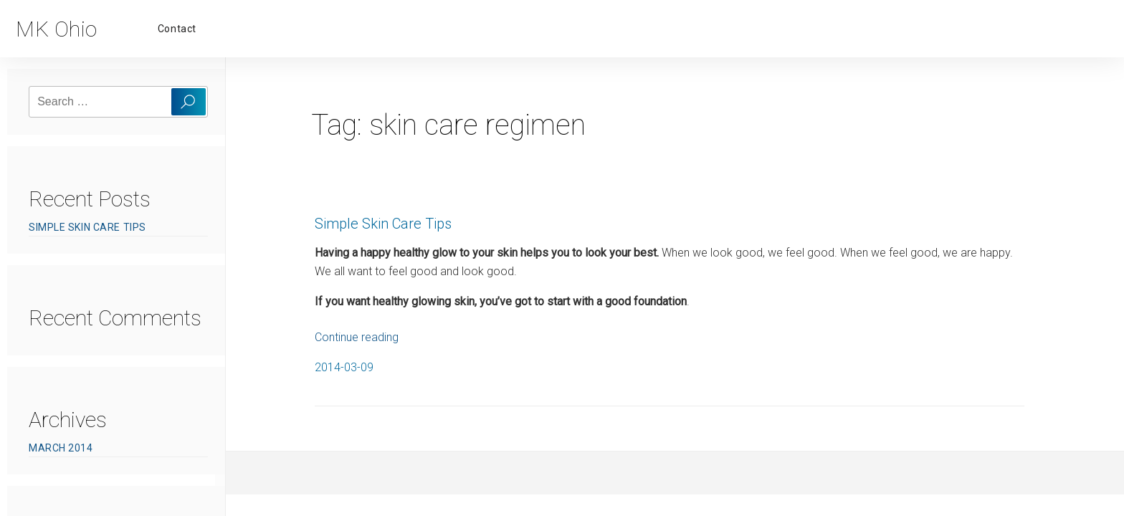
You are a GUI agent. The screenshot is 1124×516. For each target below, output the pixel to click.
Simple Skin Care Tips (87, 227)
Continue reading (357, 337)
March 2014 (61, 448)
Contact (177, 28)
